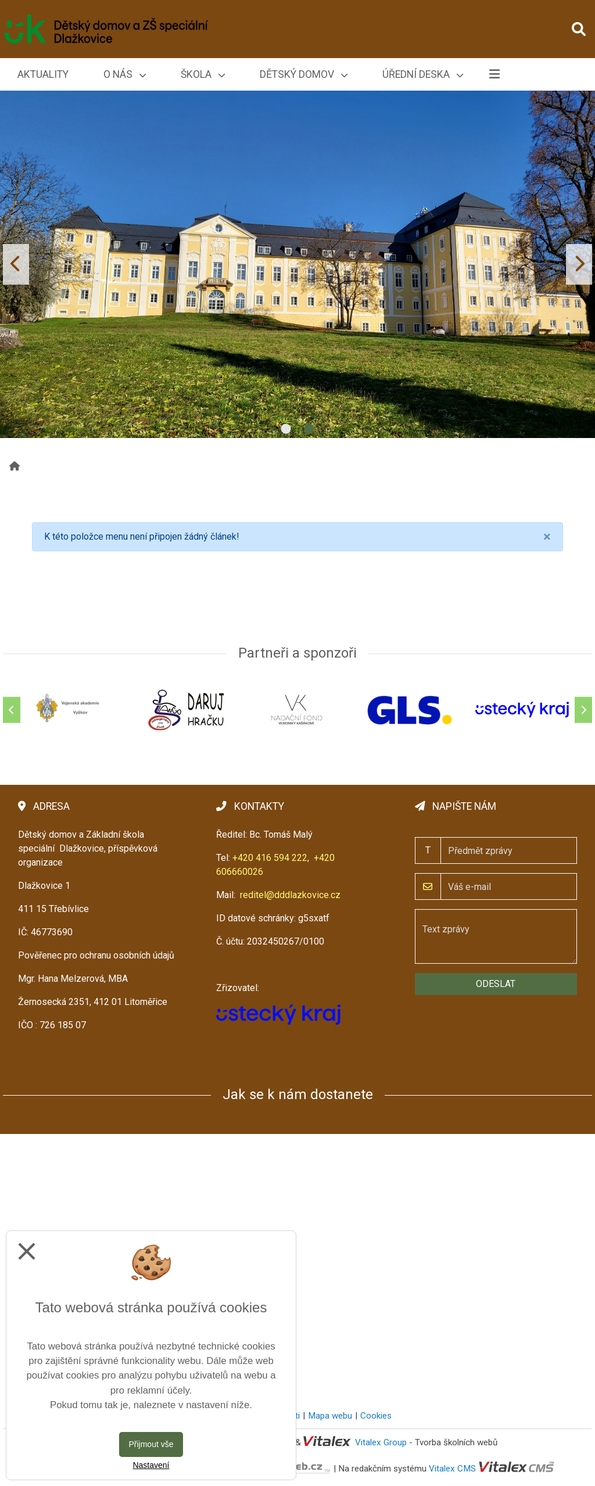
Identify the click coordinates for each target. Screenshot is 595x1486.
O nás (124, 74)
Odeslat (495, 983)
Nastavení (150, 1465)
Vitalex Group (381, 1442)
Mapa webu (330, 1415)
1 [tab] (286, 429)
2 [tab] (309, 429)
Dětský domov (303, 74)
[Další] (583, 710)
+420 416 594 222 (269, 857)
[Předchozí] (11, 710)
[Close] (547, 537)
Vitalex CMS (452, 1468)
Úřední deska (422, 74)
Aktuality (43, 74)
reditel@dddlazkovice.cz (290, 894)
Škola (203, 74)
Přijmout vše (150, 1444)
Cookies (376, 1415)
